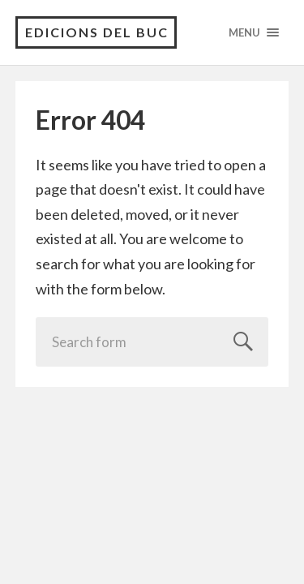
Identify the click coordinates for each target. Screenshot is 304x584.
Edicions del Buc (97, 32)
